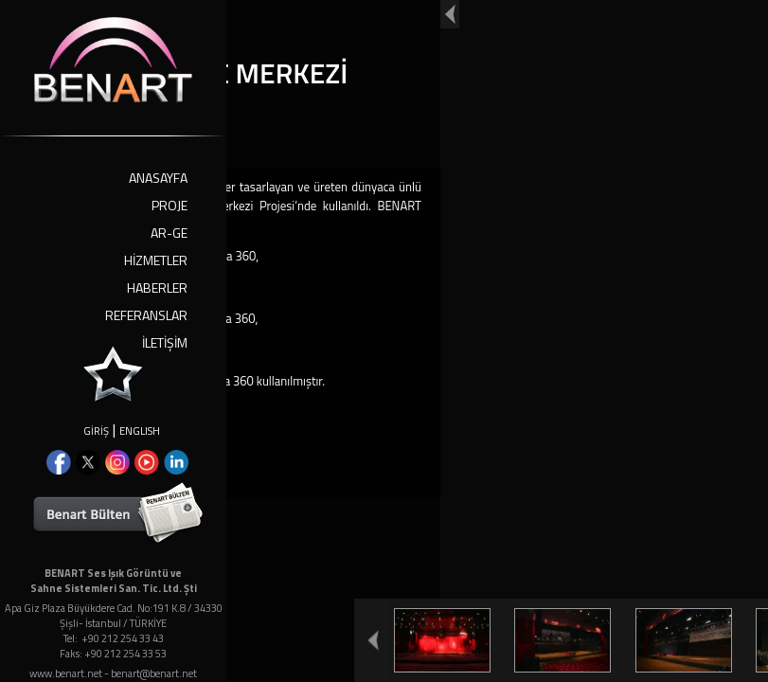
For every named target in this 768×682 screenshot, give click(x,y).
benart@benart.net (154, 673)
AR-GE (169, 232)
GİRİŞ (96, 431)
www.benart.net (65, 673)
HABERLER (157, 287)
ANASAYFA (158, 178)
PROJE (170, 205)
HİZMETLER (156, 260)
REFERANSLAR (146, 315)
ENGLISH (139, 431)
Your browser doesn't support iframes (384, 341)
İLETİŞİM (165, 342)
